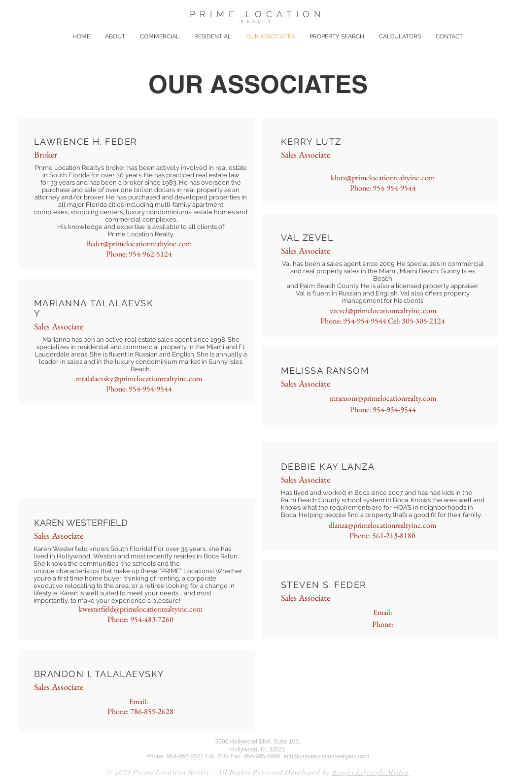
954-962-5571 (185, 756)
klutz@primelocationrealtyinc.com (383, 177)
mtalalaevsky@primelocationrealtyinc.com (139, 378)
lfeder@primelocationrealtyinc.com (139, 243)
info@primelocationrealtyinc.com (327, 756)
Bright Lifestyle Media (370, 772)
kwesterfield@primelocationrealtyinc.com (140, 609)
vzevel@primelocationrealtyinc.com (382, 310)
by (326, 772)
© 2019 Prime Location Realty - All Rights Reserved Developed (213, 772)
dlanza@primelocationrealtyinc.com (382, 525)
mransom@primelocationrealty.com (382, 398)
